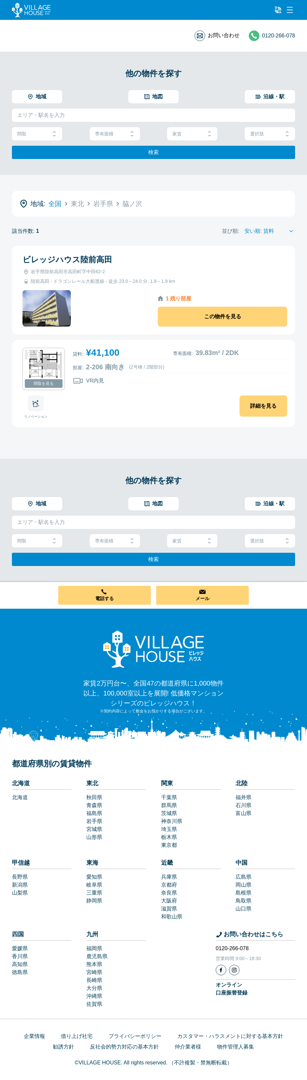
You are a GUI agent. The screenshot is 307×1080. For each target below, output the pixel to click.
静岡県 (94, 900)
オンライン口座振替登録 (231, 989)
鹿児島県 (97, 956)
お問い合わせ (224, 35)
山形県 (94, 837)
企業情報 (34, 1036)
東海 (92, 862)
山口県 (243, 908)
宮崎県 (94, 972)
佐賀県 (94, 1004)
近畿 (167, 862)
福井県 (243, 797)
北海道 (21, 783)
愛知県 (94, 877)
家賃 (192, 134)
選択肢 (270, 134)
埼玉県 (169, 829)
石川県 (243, 805)
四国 (18, 934)
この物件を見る (222, 316)
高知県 (20, 964)
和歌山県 (171, 916)
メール (202, 598)
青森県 (94, 805)
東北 (92, 783)
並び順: (230, 231)
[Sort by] (269, 231)
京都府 (169, 885)
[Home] (153, 649)
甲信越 (21, 862)
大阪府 (169, 900)
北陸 (241, 783)
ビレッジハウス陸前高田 (67, 259)
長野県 (20, 877)
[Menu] (290, 10)
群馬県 (169, 805)
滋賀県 (169, 908)
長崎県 (94, 980)
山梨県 (20, 893)
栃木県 (169, 837)
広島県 (243, 877)
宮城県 (94, 829)
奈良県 (169, 893)
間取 (37, 134)
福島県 (94, 813)
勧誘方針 (63, 1047)
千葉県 (169, 797)
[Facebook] (221, 970)
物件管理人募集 (235, 1047)
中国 (241, 862)
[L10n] (278, 10)
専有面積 (115, 134)
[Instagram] (234, 970)
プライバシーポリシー (135, 1036)
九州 (92, 934)
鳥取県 (243, 900)
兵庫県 (169, 877)
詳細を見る (263, 406)
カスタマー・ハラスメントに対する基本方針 (230, 1036)
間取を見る (44, 383)
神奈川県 (171, 821)
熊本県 (94, 964)
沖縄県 (94, 996)
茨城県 (169, 813)
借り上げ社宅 (77, 1036)
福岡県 (94, 948)
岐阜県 (94, 885)
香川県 (20, 956)
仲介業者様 (188, 1047)
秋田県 (94, 797)
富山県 (243, 813)
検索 (153, 152)
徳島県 (20, 972)
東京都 (169, 845)
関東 (167, 783)
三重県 (94, 893)
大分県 (94, 988)
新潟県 (20, 885)
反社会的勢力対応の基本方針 (124, 1047)
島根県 (243, 893)
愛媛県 (20, 948)
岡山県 (243, 885)
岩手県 (94, 821)
